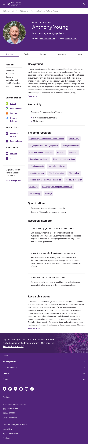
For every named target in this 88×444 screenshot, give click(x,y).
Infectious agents (36, 166)
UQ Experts (24, 11)
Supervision (62, 54)
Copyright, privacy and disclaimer (15, 425)
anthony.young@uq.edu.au (51, 33)
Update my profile (13, 180)
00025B (12, 413)
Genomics (73, 152)
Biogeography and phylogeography (43, 145)
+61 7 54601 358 (47, 38)
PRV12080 (13, 417)
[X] (15, 389)
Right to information (10, 433)
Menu (3, 4)
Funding (43, 54)
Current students (10, 367)
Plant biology (34, 193)
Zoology (48, 193)
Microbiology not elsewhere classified (45, 180)
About (14, 11)
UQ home (6, 11)
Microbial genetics (56, 173)
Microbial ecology (36, 173)
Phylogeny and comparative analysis (57, 187)
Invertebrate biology (57, 166)
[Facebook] (4, 389)
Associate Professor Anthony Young (44, 11)
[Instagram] (26, 389)
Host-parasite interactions (64, 159)
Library (6, 373)
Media (80, 54)
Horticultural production (38, 159)
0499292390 (71, 38)
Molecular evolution (74, 180)
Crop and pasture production (40, 152)
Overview (9, 54)
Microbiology (74, 173)
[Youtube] (21, 389)
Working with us (9, 361)
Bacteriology (74, 139)
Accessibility (7, 429)
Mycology (33, 187)
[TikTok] (32, 389)
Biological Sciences (71, 145)
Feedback (6, 438)
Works (26, 54)
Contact (6, 379)
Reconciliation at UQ (13, 346)
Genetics (61, 152)
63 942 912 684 (12, 409)
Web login (6, 397)
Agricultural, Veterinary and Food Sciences (46, 139)
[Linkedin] (10, 389)
